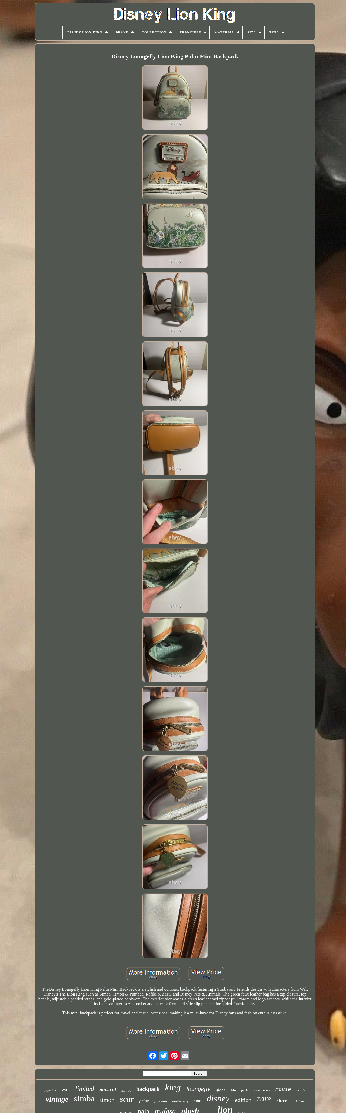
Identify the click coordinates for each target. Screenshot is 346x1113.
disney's (126, 1090)
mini (197, 1101)
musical (107, 1089)
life (233, 1090)
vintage (57, 1099)
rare (264, 1098)
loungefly (198, 1088)
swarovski (262, 1090)
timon (107, 1100)
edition (243, 1100)
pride (144, 1100)
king (173, 1087)
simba (84, 1098)
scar (127, 1098)
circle (300, 1090)
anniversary (180, 1101)
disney (218, 1098)
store (282, 1100)
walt (66, 1089)
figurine (50, 1090)
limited (84, 1088)
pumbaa (160, 1101)
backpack (147, 1089)
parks (244, 1090)
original (298, 1101)
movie (283, 1089)
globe (220, 1090)
